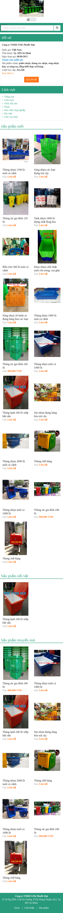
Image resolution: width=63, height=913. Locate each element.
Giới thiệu (29, 908)
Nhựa (7, 107)
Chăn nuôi (9, 100)
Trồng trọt (9, 97)
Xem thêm (8, 73)
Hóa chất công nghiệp (14, 110)
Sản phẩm (44, 908)
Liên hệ (31, 79)
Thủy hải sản (10, 103)
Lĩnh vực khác (11, 117)
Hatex (17, 908)
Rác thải (8, 113)
